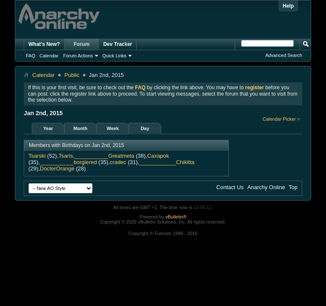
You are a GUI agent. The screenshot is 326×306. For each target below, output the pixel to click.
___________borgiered (68, 162)
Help (288, 6)
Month (80, 128)
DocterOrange (57, 168)
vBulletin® (176, 216)
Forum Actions (78, 55)
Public (72, 75)
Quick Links (114, 55)
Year (48, 128)
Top (293, 187)
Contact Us (230, 187)
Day (145, 128)
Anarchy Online (266, 187)
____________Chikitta (166, 162)
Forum (82, 44)
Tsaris (66, 156)
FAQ (30, 55)
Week (113, 128)
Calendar (49, 55)
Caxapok (158, 156)
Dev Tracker (117, 44)
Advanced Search (283, 55)
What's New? (44, 44)
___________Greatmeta (104, 156)
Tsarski (36, 156)
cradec (118, 162)
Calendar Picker (279, 119)
